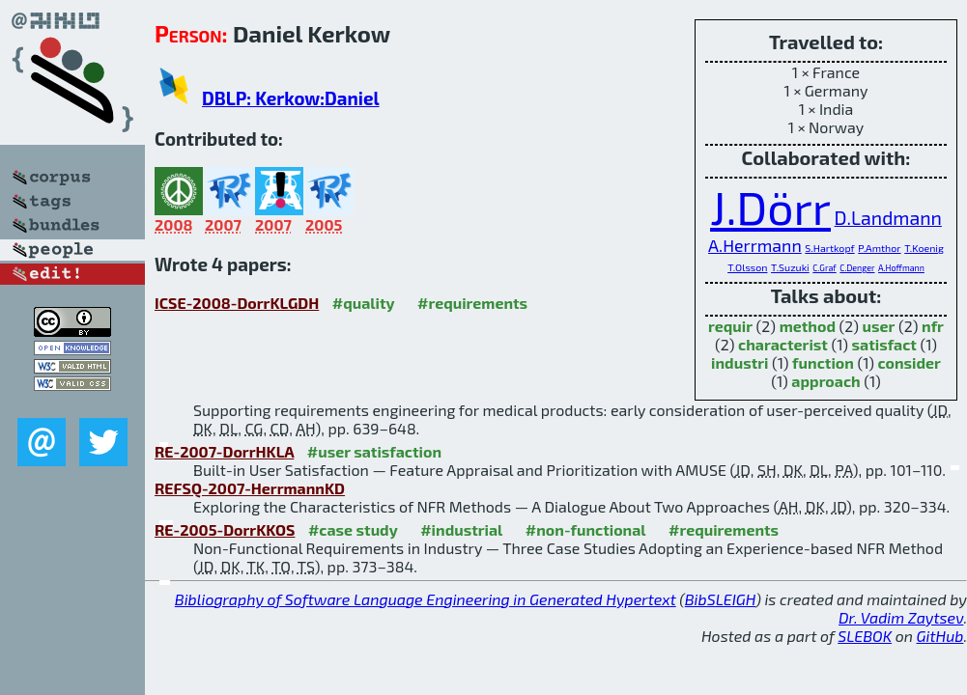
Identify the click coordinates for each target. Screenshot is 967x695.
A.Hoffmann (901, 268)
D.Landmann (888, 217)
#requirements (472, 302)
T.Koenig (924, 247)
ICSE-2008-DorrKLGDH (237, 302)
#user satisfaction (374, 451)
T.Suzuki (790, 267)
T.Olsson (747, 267)
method (808, 326)
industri (739, 362)
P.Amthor (879, 247)
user (879, 326)
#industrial (461, 529)
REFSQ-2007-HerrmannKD (250, 488)
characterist (783, 344)
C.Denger (856, 268)
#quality (363, 302)
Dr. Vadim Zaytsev (901, 617)
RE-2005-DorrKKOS (225, 529)
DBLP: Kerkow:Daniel (291, 98)
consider (909, 362)
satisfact (884, 344)
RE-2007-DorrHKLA (224, 451)
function (823, 362)
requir (730, 326)
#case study (353, 529)
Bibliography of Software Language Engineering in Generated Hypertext (425, 599)
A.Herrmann (755, 245)
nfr (933, 326)
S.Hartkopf (829, 247)
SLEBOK (865, 635)
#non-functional (586, 529)
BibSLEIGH (720, 599)
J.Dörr (770, 207)
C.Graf (824, 268)
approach (825, 381)
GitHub (940, 635)
